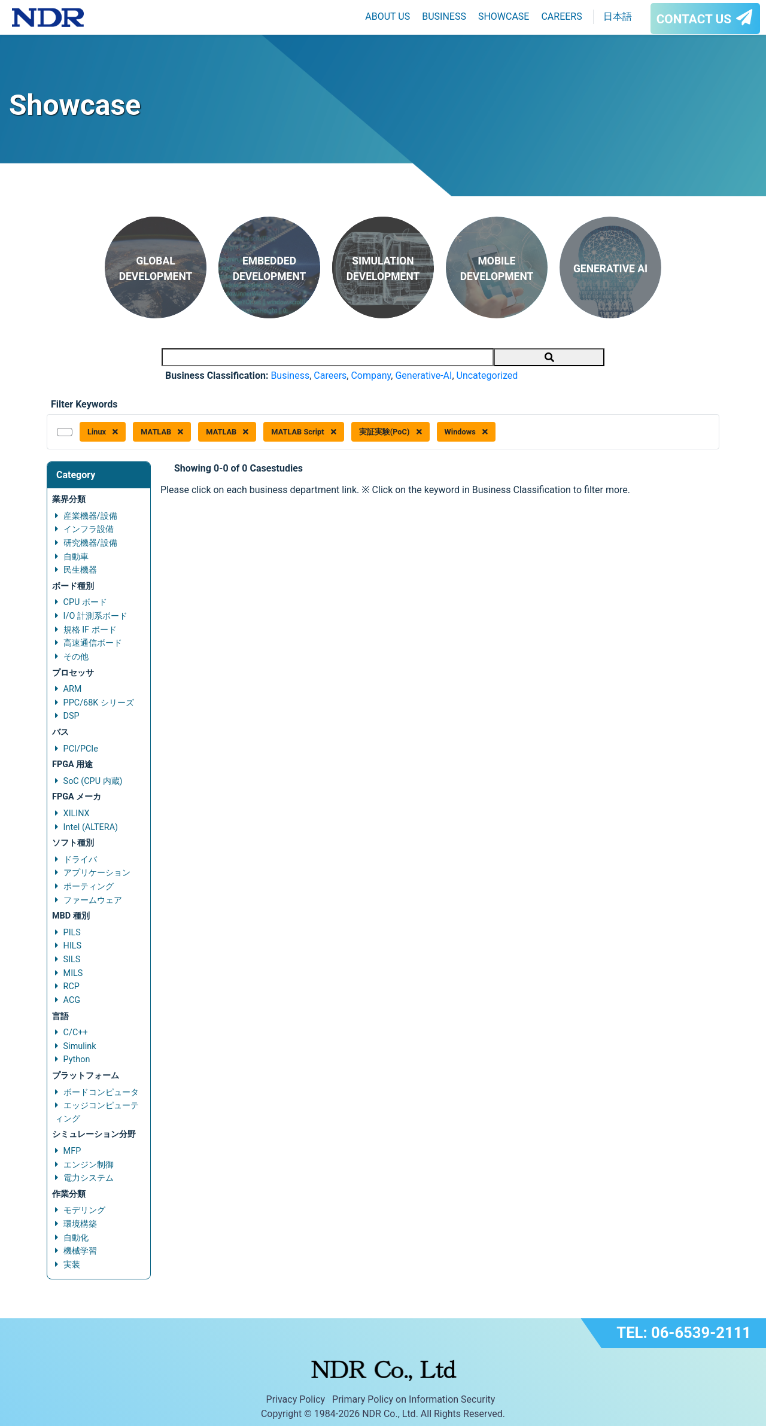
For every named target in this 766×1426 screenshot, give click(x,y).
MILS (73, 973)
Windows (466, 431)
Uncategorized (487, 375)
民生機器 (80, 570)
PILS (72, 933)
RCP (71, 986)
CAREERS (561, 16)
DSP (71, 716)
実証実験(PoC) (390, 431)
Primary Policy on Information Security (413, 1399)
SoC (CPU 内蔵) (93, 781)
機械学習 (80, 1251)
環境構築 (80, 1224)
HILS (72, 946)
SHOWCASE (504, 16)
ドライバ (80, 860)
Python (76, 1059)
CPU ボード (85, 602)
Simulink (79, 1046)
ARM (72, 689)
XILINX (76, 813)
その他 (76, 657)
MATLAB (162, 431)
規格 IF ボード (90, 630)
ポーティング (88, 886)
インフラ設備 (88, 529)
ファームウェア (92, 900)
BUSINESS (444, 16)
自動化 (76, 1238)
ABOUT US (387, 16)
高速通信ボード (92, 643)
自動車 (76, 557)
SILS (72, 959)
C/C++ (75, 1032)
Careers (330, 375)
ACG (71, 1000)
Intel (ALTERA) (90, 827)
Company (371, 375)
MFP (72, 1151)
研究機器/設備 (90, 543)
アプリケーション (96, 873)
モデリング (84, 1210)
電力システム (88, 1178)
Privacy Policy (296, 1399)
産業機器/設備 (90, 516)
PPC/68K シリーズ (98, 703)
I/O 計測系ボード (95, 616)
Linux (102, 431)
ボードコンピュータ (101, 1092)
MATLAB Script (303, 431)
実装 (71, 1265)
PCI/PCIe (80, 749)
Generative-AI (423, 375)
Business (289, 375)
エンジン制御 (88, 1165)
